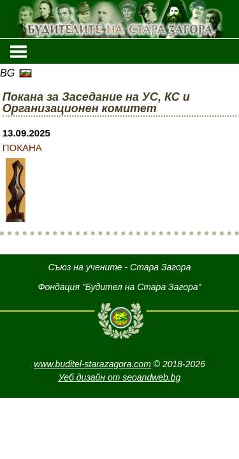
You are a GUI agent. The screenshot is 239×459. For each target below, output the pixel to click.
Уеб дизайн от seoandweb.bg (120, 377)
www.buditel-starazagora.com (92, 364)
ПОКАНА (22, 147)
